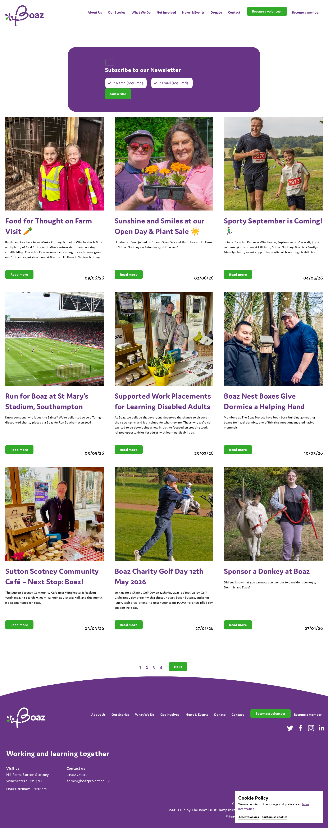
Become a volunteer (267, 11)
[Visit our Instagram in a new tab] (311, 729)
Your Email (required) (170, 83)
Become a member (306, 12)
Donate (216, 12)
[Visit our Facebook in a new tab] (300, 729)
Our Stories (116, 12)
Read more (19, 274)
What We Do (141, 12)
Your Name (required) (125, 83)
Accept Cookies (248, 817)
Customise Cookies (274, 817)
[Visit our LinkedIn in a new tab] (321, 729)
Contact (234, 12)
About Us (95, 12)
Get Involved (166, 12)
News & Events (193, 12)
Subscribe (118, 94)
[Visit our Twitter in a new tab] (290, 729)
